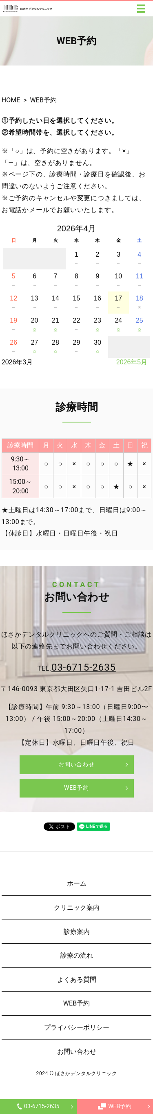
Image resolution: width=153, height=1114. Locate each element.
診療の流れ (76, 955)
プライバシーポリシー (76, 1027)
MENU (141, 8)
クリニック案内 (77, 907)
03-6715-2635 (38, 1106)
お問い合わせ (76, 764)
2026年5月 (132, 362)
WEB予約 (114, 1106)
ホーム (76, 883)
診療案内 (77, 931)
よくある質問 (76, 979)
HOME (11, 100)
